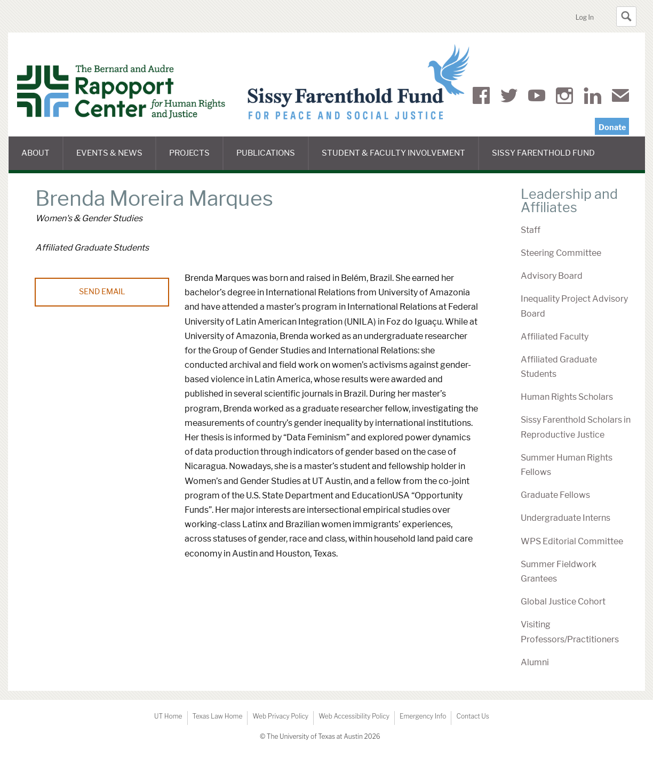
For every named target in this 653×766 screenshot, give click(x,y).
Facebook (481, 97)
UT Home (168, 716)
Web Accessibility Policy (353, 716)
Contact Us (472, 716)
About (42, 159)
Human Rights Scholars (567, 397)
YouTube (536, 97)
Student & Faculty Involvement (400, 159)
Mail (620, 97)
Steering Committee (561, 253)
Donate (612, 127)
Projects (196, 159)
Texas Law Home (218, 716)
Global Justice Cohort (563, 601)
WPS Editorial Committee (572, 541)
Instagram (564, 97)
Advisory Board (552, 276)
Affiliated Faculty (554, 337)
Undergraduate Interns (565, 518)
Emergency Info (423, 716)
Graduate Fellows (555, 495)
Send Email (102, 291)
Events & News (116, 159)
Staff (530, 230)
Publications (272, 159)
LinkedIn (592, 97)
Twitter (508, 97)
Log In (585, 17)
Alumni (535, 662)
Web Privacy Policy (280, 716)
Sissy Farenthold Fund (550, 159)
